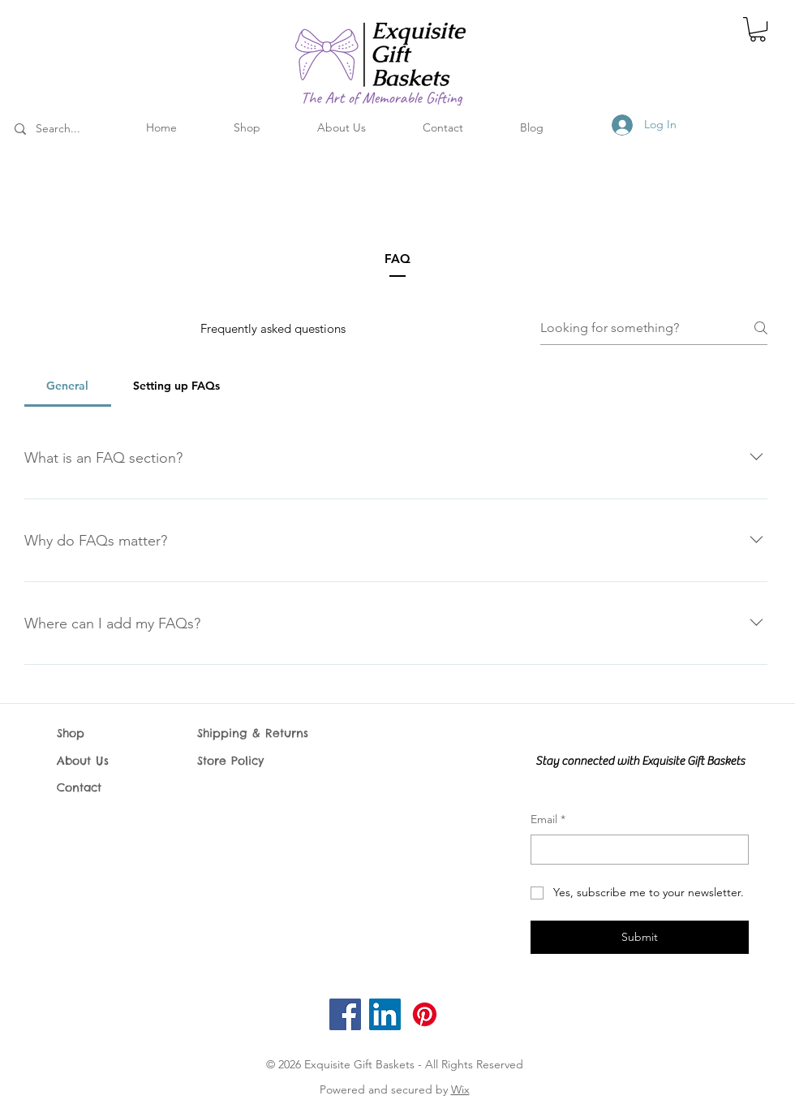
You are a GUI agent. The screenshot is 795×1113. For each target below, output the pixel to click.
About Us (83, 760)
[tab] (67, 386)
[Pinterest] (424, 1014)
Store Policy (233, 760)
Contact (79, 787)
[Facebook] (345, 1014)
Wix (460, 1089)
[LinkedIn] (385, 1014)
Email (548, 820)
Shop (70, 733)
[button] (757, 29)
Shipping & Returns (252, 733)
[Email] (634, 850)
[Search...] (79, 129)
